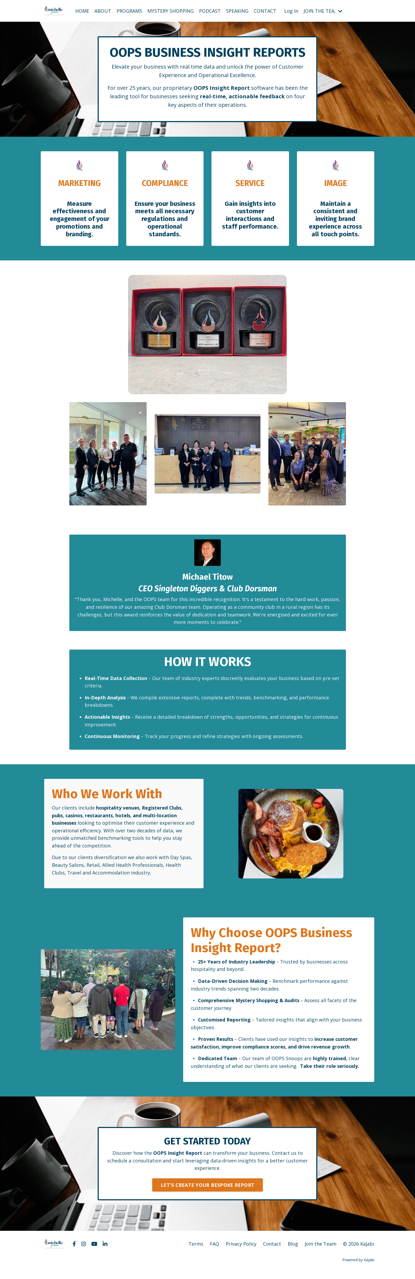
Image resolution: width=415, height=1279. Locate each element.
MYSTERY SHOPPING (170, 10)
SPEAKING (237, 10)
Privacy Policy (241, 1249)
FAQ (214, 1249)
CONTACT (265, 10)
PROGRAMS (129, 10)
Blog (293, 1249)
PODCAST (210, 10)
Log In (291, 10)
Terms (195, 1249)
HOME (82, 10)
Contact (272, 1249)
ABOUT (102, 10)
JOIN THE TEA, (323, 10)
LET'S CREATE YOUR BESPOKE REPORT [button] (207, 1190)
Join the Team (320, 1249)
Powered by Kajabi (358, 1265)
